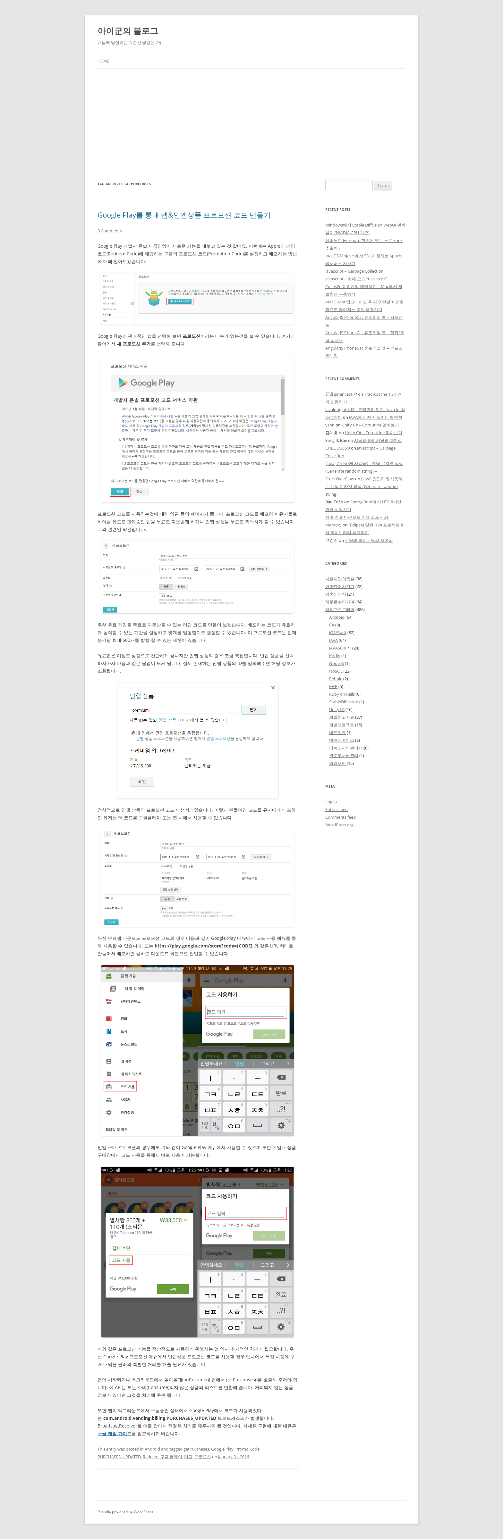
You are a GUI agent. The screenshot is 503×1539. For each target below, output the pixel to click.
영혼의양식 (335, 594)
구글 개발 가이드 (115, 1433)
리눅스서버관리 (343, 748)
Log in (331, 802)
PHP (333, 686)
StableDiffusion (343, 702)
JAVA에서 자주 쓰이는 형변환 (375, 417)
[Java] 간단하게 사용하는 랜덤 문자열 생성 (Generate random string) (364, 486)
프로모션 (202, 1457)
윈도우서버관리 (343, 755)
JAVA (333, 640)
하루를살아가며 (339, 602)
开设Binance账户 (341, 394)
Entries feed (336, 809)
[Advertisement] (251, 124)
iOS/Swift (337, 632)
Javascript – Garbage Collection (354, 271)
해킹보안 (337, 763)
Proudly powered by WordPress (125, 1512)
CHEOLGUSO (337, 448)
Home (103, 61)
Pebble (335, 679)
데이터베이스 (341, 740)
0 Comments (110, 231)
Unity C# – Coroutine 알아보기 (370, 425)
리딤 (188, 1457)
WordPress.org (339, 825)
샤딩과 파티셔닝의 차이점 (378, 440)
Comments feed (340, 817)
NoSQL (336, 671)
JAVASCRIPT (340, 648)
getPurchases (196, 1449)
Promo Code (247, 1449)
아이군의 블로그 (128, 31)
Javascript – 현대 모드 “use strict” (356, 279)
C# (331, 625)
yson (330, 425)
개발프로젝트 (341, 725)
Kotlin (334, 655)
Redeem (150, 1457)
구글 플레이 (171, 1457)
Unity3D (337, 709)
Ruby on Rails (342, 694)
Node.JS (336, 663)
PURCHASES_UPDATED (119, 1457)
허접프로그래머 (339, 609)
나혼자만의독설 (339, 579)
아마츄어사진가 (339, 586)
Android (152, 1449)
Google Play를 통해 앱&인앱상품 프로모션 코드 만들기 (184, 214)
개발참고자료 (341, 717)
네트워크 (337, 732)
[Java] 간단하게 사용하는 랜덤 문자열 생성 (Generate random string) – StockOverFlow (364, 471)
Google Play (222, 1449)
